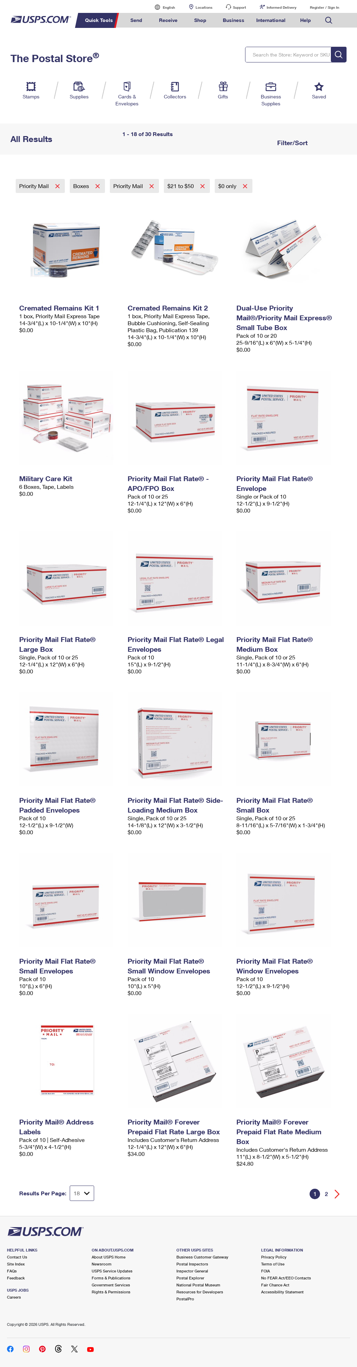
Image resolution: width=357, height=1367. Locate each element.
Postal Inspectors (192, 1264)
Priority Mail (34, 185)
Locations (204, 7)
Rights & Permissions (111, 1292)
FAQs (12, 1271)
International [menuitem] (271, 20)
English (162, 7)
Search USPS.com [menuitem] (328, 20)
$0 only (228, 185)
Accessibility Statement (282, 1292)
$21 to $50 (181, 185)
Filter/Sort (291, 143)
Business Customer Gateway (202, 1257)
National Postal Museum (198, 1285)
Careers (14, 1297)
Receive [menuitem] (168, 20)
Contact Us (17, 1257)
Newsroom (102, 1264)
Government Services (111, 1285)
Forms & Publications (111, 1278)
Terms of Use (272, 1264)
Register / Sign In (324, 7)
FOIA (265, 1271)
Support (239, 7)
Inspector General (192, 1271)
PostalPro (185, 1299)
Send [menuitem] (136, 20)
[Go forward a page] (337, 1194)
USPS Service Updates (112, 1271)
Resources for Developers (199, 1292)
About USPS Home (109, 1257)
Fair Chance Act (275, 1285)
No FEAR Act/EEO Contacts (286, 1278)
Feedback (16, 1278)
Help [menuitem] (305, 20)
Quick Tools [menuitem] (99, 20)
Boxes (81, 185)
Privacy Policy (274, 1257)
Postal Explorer (190, 1278)
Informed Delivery (281, 7)
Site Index (16, 1264)
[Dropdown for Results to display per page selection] (82, 1193)
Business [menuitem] (233, 20)
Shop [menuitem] (200, 20)
